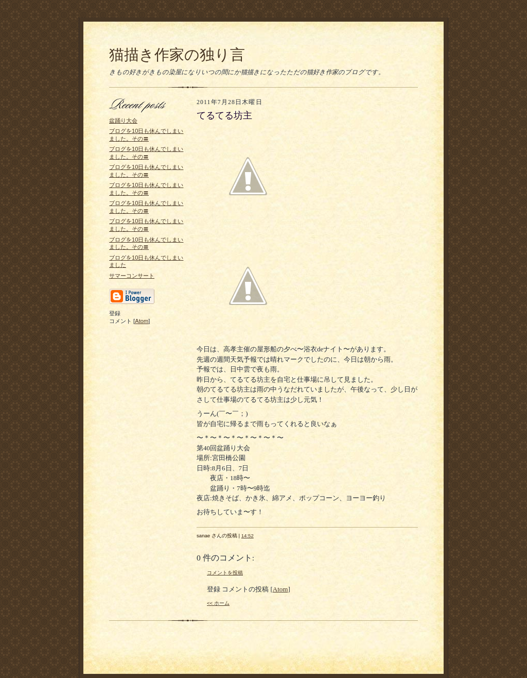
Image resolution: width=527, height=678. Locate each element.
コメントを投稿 (225, 572)
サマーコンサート (131, 276)
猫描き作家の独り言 (177, 54)
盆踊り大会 (123, 120)
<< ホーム (218, 603)
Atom (141, 321)
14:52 (247, 535)
